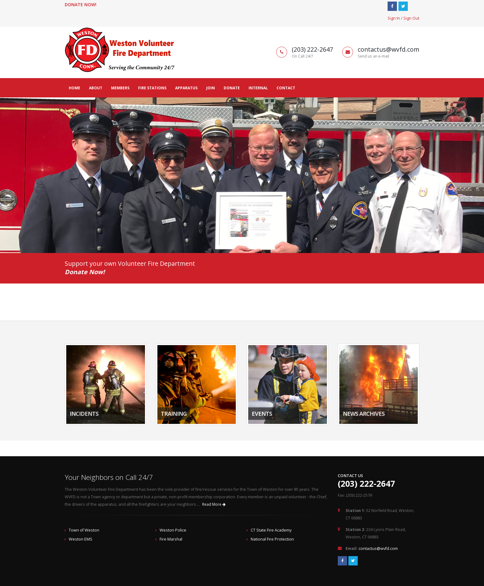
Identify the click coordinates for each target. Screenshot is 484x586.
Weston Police (173, 530)
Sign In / (395, 18)
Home (74, 88)
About (95, 88)
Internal (258, 88)
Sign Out (411, 18)
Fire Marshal (171, 539)
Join (210, 88)
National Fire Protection (272, 539)
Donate (232, 88)
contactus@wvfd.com (378, 548)
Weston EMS (80, 539)
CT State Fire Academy (271, 530)
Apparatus (186, 88)
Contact (286, 88)
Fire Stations (152, 88)
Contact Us (350, 475)
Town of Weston (84, 530)
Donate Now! (80, 4)
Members (120, 88)
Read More (214, 504)
